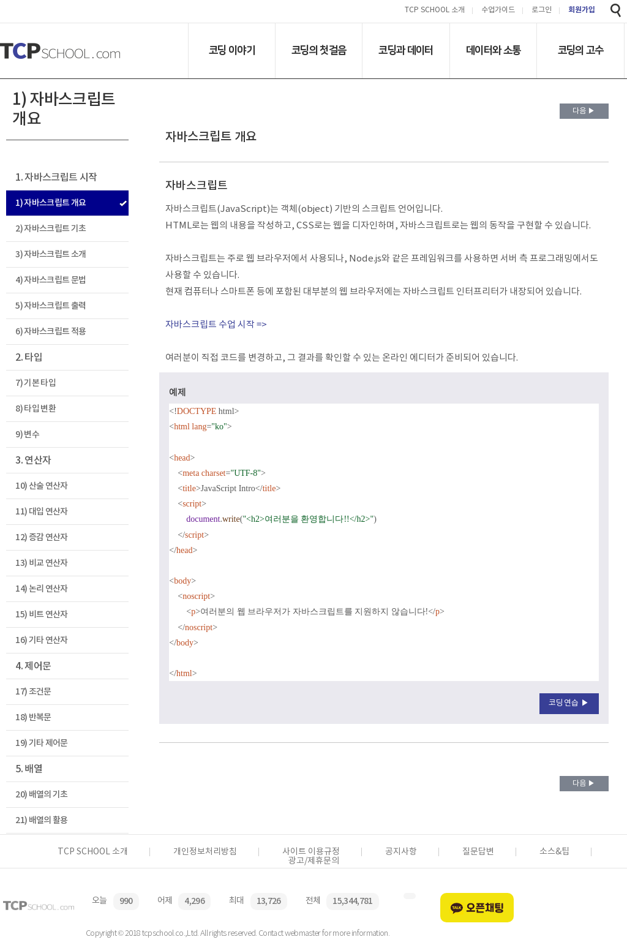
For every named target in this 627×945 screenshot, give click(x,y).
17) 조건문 (33, 692)
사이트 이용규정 (311, 852)
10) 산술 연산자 (41, 486)
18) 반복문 (33, 717)
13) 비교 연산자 (41, 563)
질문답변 (478, 852)
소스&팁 (554, 852)
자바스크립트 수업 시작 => (216, 325)
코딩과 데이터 (405, 50)
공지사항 (401, 852)
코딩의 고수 (581, 50)
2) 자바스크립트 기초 (50, 229)
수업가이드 (498, 10)
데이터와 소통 (493, 50)
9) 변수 (27, 434)
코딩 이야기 (232, 50)
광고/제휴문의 (313, 861)
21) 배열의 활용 (41, 820)
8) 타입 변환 (35, 409)
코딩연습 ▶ (569, 703)
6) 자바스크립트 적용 (50, 331)
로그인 (541, 10)
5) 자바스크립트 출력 (50, 306)
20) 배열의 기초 (41, 794)
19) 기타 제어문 (41, 743)
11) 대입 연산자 (41, 511)
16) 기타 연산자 (41, 640)
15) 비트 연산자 (41, 614)
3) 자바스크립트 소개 (50, 254)
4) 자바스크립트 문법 (50, 280)
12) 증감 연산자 (41, 537)
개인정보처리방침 (205, 852)
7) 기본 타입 (35, 383)
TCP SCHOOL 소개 (435, 10)
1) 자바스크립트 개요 (50, 203)
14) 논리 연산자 (41, 589)
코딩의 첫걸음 (318, 50)
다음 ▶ (584, 111)
